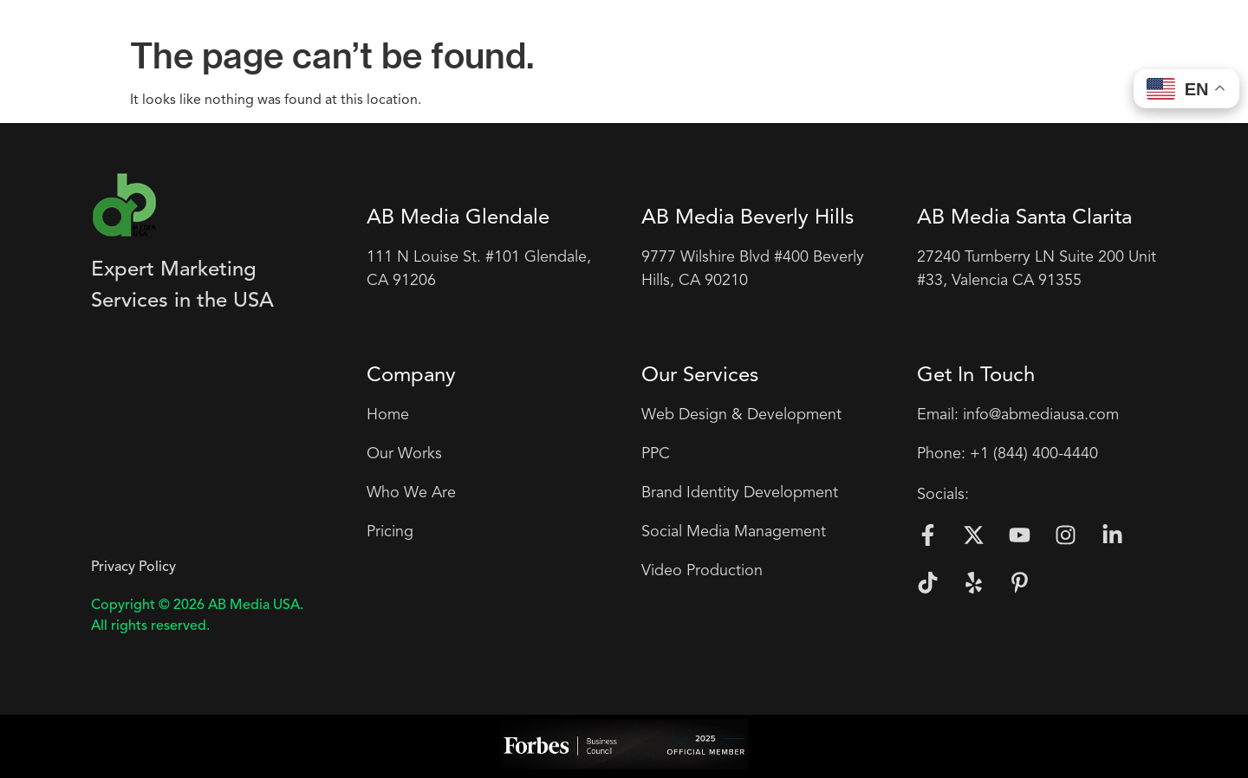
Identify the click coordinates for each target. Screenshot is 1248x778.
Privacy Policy (133, 567)
